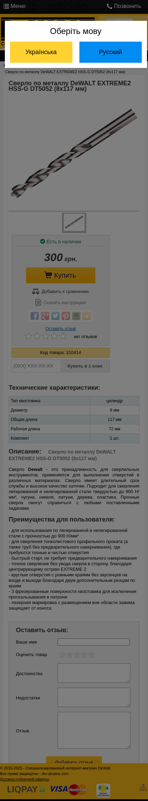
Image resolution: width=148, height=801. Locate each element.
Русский (110, 52)
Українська (40, 52)
